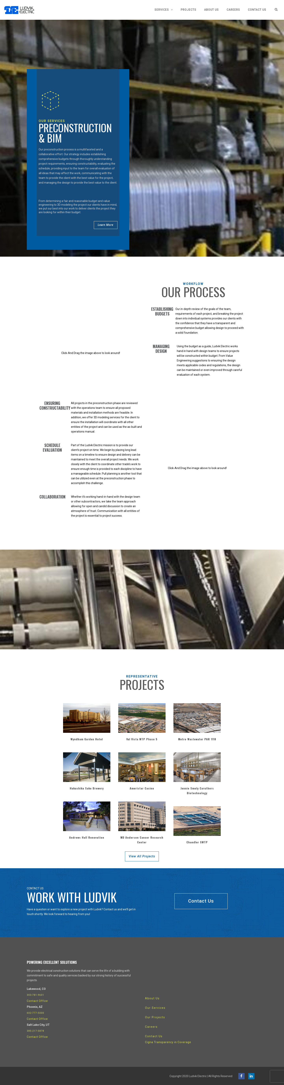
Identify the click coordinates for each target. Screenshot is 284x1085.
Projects (188, 9)
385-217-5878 (35, 1030)
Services (162, 9)
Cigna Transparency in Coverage (168, 1042)
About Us (211, 9)
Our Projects (155, 1017)
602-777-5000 (35, 1012)
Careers (233, 9)
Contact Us (257, 9)
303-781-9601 (35, 994)
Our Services (155, 1007)
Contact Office (37, 1000)
